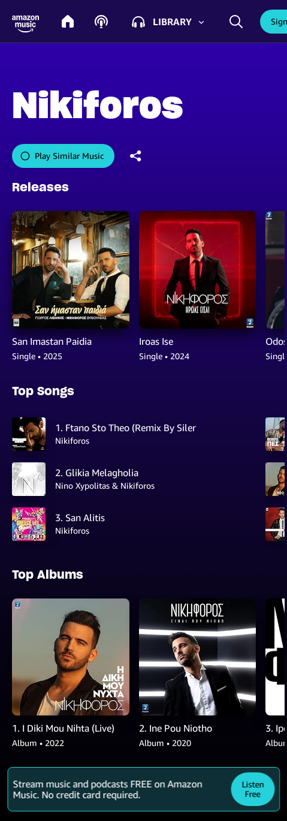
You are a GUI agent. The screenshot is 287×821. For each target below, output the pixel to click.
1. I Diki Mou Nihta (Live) (63, 728)
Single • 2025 (37, 356)
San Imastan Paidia (52, 341)
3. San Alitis (80, 518)
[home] (67, 21)
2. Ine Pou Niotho (175, 728)
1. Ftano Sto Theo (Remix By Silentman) (125, 428)
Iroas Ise (156, 341)
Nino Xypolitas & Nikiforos (105, 485)
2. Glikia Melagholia (96, 473)
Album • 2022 (38, 743)
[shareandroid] (136, 156)
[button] (25, 24)
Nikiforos (72, 440)
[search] (236, 21)
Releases (40, 187)
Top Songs (43, 391)
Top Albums (47, 574)
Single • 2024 (164, 356)
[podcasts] (101, 21)
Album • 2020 (165, 743)
